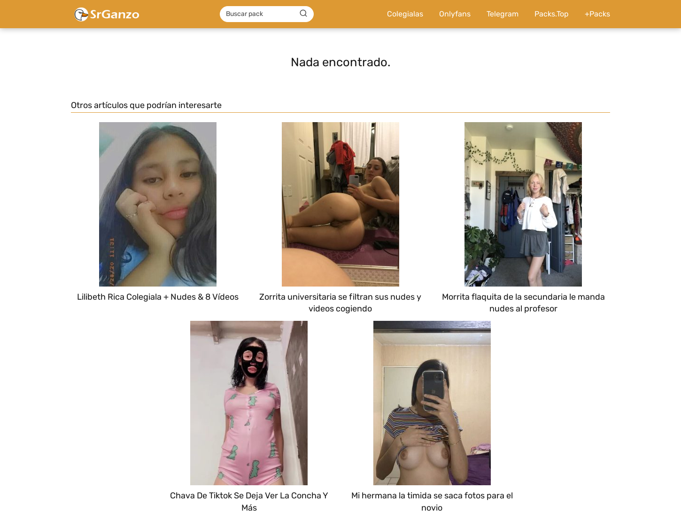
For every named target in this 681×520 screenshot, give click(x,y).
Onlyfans (455, 13)
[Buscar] (303, 13)
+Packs (597, 13)
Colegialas (405, 13)
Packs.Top (551, 13)
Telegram (502, 13)
